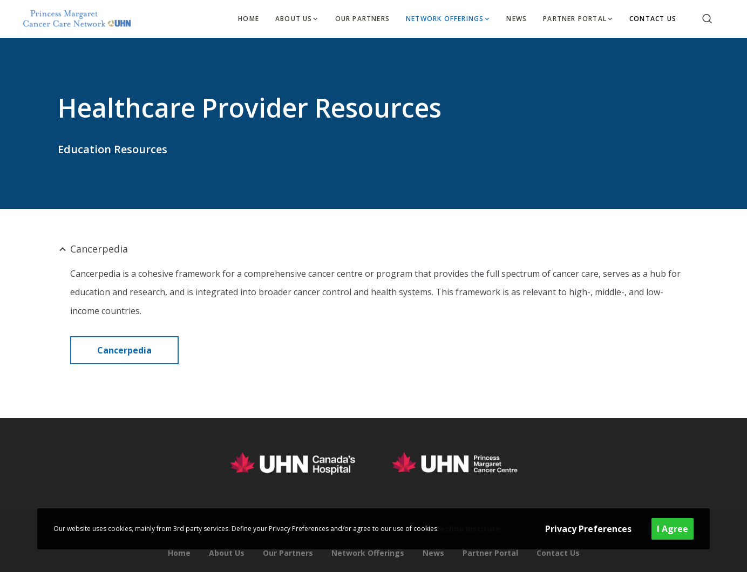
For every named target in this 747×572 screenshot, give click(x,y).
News (433, 553)
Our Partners (288, 553)
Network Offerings (367, 553)
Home (179, 553)
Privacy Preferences (588, 529)
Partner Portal (490, 553)
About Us (227, 553)
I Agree (672, 529)
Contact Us (558, 553)
